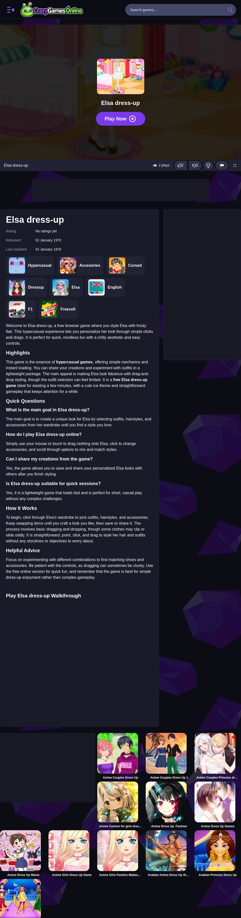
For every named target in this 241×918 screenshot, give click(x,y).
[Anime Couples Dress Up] (120, 756)
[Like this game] (180, 165)
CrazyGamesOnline (52, 10)
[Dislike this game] (195, 165)
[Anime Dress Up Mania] (23, 853)
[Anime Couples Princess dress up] (217, 756)
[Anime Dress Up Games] (217, 805)
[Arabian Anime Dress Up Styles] (169, 853)
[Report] (222, 165)
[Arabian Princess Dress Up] (217, 853)
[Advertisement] (120, 190)
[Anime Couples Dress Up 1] (169, 756)
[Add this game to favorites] (208, 165)
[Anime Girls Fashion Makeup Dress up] (120, 853)
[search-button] (230, 10)
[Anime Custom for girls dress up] (120, 805)
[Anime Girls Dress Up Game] (71, 853)
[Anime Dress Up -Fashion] (169, 805)
